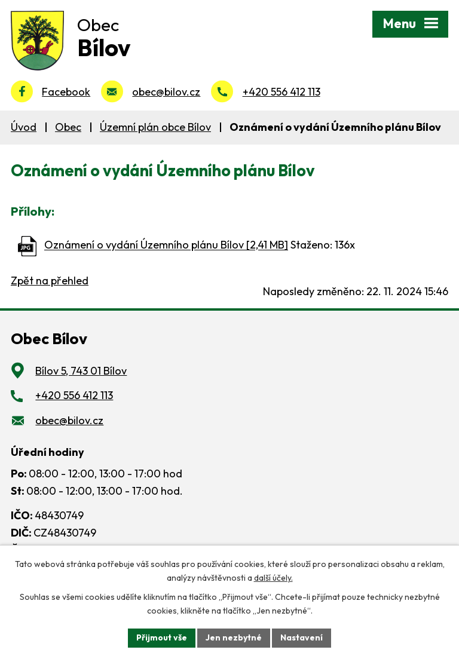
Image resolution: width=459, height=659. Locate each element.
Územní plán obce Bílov (155, 127)
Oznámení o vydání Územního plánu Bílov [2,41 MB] (166, 245)
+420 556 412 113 (281, 92)
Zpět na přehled (49, 280)
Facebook (66, 92)
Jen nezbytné (234, 637)
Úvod (23, 127)
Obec (68, 127)
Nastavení (301, 637)
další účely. (273, 577)
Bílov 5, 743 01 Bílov (81, 371)
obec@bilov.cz (166, 92)
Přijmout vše (161, 637)
